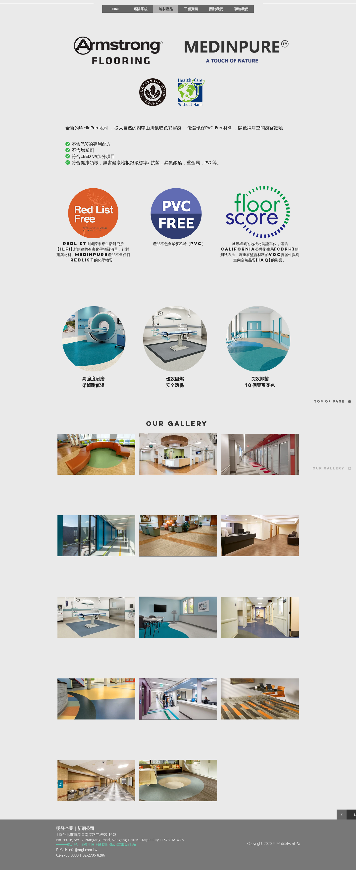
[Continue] (342, 814)
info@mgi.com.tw (82, 850)
